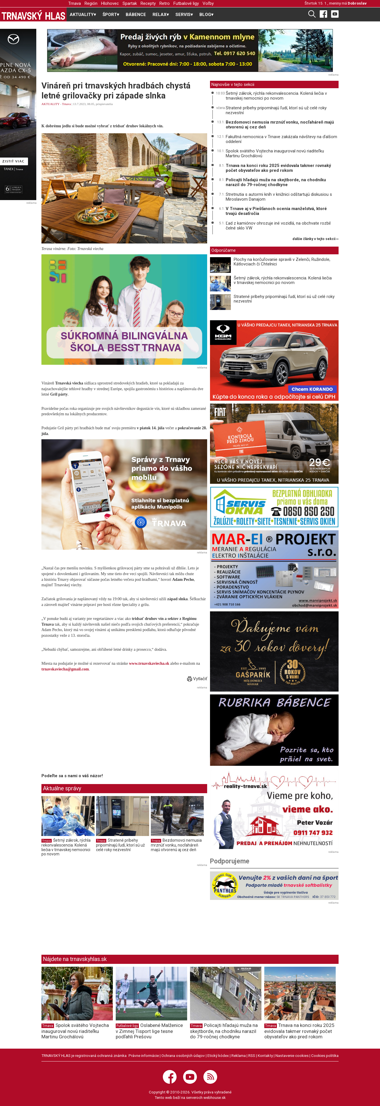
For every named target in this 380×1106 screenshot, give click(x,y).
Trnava (74, 3)
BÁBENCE (136, 14)
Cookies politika (325, 1055)
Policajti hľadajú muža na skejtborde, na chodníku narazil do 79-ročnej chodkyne (276, 182)
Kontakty (265, 1055)
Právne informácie (144, 1055)
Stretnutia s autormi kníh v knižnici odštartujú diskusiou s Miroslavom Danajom (279, 197)
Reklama (238, 1055)
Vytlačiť (197, 678)
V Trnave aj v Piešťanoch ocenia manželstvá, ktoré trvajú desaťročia (276, 211)
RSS (251, 1055)
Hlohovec (110, 3)
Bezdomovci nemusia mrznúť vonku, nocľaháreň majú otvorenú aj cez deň (176, 845)
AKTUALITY (50, 104)
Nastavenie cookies (292, 1055)
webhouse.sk (214, 1097)
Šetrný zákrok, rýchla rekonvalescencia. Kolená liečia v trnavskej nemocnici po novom (66, 847)
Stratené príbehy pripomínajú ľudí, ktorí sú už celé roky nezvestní (120, 845)
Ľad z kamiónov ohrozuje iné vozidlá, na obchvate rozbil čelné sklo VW (278, 226)
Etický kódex (218, 1055)
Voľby (208, 3)
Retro (164, 3)
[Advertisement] (89, 731)
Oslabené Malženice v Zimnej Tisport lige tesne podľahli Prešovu (149, 1030)
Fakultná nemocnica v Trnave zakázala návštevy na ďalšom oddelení (281, 139)
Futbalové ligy (186, 3)
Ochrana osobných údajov (183, 1055)
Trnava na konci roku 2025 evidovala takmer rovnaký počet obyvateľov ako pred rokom (278, 168)
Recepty (148, 3)
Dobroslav (357, 3)
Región (91, 3)
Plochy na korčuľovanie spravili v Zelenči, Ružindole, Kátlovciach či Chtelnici (282, 262)
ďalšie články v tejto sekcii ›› (316, 239)
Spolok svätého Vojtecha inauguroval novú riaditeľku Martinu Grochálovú (275, 153)
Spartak (130, 3)
